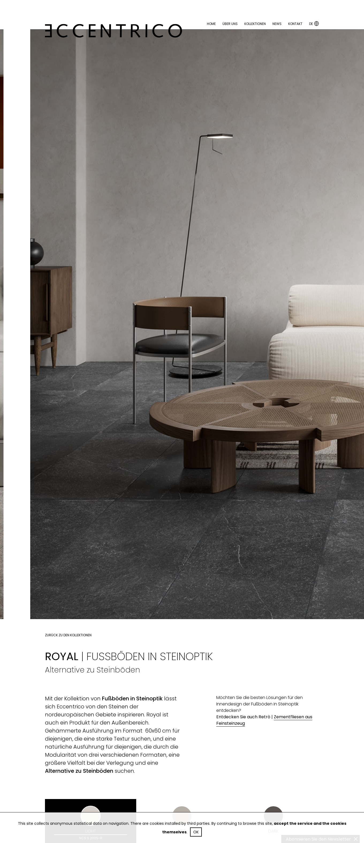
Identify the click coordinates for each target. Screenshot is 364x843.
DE (314, 23)
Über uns (230, 23)
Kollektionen (255, 23)
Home (211, 23)
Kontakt (295, 23)
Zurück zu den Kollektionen (68, 635)
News (277, 23)
